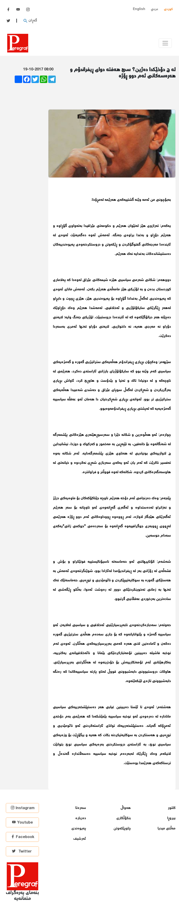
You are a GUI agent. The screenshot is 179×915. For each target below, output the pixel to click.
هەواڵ (125, 808)
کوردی (168, 9)
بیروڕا (171, 818)
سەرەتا (80, 808)
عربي (154, 9)
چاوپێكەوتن (122, 828)
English (139, 9)
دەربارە (80, 818)
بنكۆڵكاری (123, 818)
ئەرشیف (79, 839)
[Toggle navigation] (165, 43)
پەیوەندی (78, 828)
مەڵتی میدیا (167, 828)
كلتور (172, 808)
